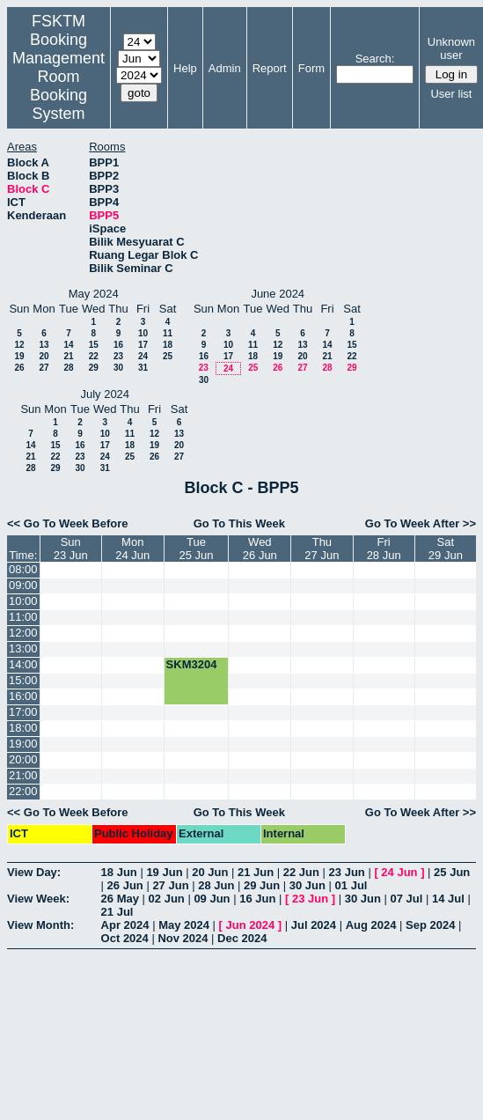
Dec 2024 (242, 938)
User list (451, 93)
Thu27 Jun (321, 548)
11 (167, 333)
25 (167, 356)
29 (94, 367)
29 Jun (262, 885)
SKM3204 (191, 664)
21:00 (23, 775)
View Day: (34, 872)
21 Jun (256, 872)
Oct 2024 (125, 938)
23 (118, 356)
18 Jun (119, 872)
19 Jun (164, 872)
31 (143, 367)
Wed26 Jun (260, 548)
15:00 (23, 680)
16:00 (23, 696)
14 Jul (448, 898)
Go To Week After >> (420, 523)
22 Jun (301, 872)
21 (68, 356)
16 (118, 345)
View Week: (38, 898)
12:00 (23, 632)
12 (19, 345)
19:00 (23, 743)
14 (68, 345)
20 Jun (210, 872)
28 (68, 367)
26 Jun (125, 885)
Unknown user (451, 48)
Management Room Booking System (58, 85)
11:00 (23, 616)
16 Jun (257, 898)
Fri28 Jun (384, 548)
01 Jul (351, 885)
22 (94, 356)
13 (43, 345)
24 (143, 356)
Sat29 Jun (445, 548)
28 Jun (216, 885)
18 (167, 345)
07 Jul (406, 898)
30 (118, 367)
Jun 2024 (250, 925)
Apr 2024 (125, 925)
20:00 (23, 759)
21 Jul (117, 911)
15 (94, 345)
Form (311, 68)
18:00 (23, 727)
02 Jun (167, 898)
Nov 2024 (182, 938)
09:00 (23, 585)
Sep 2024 (430, 925)
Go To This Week (239, 523)
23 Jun (347, 872)
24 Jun (399, 872)
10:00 (23, 601)
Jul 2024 (313, 925)
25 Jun (452, 872)
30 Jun (307, 885)
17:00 (23, 711)
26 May (120, 898)
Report (269, 68)
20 (43, 356)
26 (19, 367)
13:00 (23, 648)
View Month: (40, 925)
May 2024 (183, 925)
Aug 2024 (371, 925)
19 (19, 356)
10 (143, 333)
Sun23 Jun (71, 548)
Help (185, 68)
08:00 (23, 569)
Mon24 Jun (132, 548)
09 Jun (212, 898)
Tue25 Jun (196, 548)
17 (143, 345)
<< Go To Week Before (67, 523)
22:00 (23, 791)
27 (43, 367)
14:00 (23, 664)
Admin (225, 68)
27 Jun (170, 885)
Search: (375, 58)
